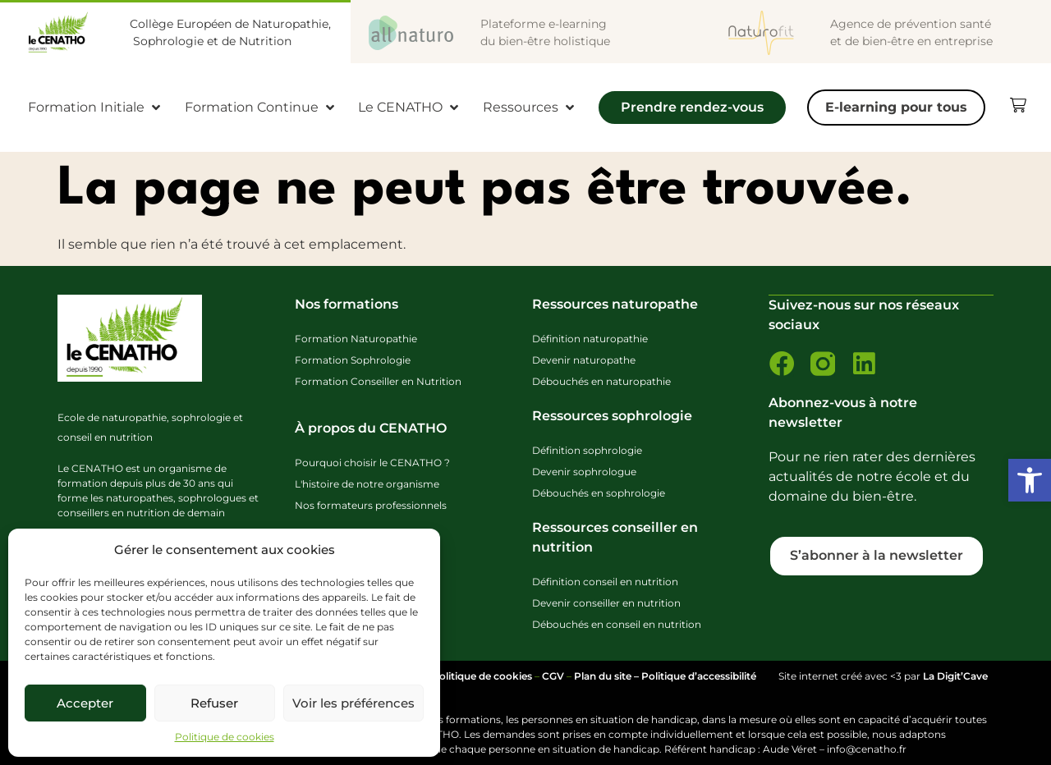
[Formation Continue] (261, 107)
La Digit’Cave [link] (955, 676)
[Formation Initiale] (96, 107)
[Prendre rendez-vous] (692, 111)
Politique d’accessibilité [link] (698, 676)
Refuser (214, 703)
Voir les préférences (353, 703)
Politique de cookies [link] (224, 737)
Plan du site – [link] (607, 676)
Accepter (85, 703)
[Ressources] (530, 107)
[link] (1029, 480)
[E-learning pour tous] (896, 107)
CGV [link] (553, 676)
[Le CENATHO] (410, 107)
